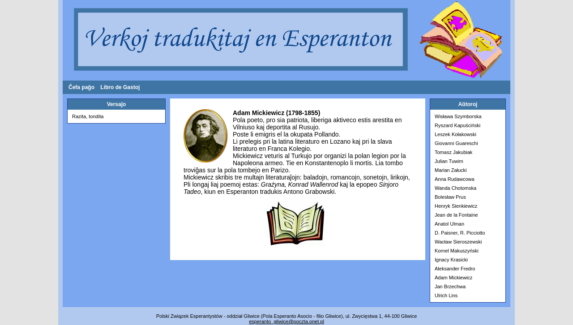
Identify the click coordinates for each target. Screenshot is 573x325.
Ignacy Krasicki (451, 259)
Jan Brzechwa (450, 286)
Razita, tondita (87, 116)
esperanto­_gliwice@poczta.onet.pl (286, 321)
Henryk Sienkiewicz (456, 206)
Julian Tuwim (449, 161)
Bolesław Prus (450, 197)
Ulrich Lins (446, 295)
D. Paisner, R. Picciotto (460, 232)
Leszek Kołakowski (455, 134)
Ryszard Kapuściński (457, 125)
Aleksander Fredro (455, 268)
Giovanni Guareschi (456, 143)
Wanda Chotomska (455, 188)
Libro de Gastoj (120, 87)
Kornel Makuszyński (457, 250)
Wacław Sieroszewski (458, 241)
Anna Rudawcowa (455, 179)
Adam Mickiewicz (453, 277)
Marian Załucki (451, 170)
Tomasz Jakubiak (453, 152)
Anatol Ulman (449, 224)
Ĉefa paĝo (81, 87)
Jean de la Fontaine (456, 215)
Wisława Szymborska (458, 116)
